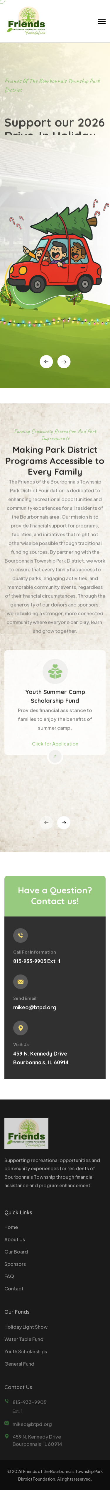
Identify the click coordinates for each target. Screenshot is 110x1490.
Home (11, 1231)
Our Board (16, 1256)
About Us (14, 1243)
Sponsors (15, 1268)
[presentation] (46, 361)
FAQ (9, 1280)
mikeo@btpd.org (34, 1011)
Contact (13, 1292)
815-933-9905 (29, 964)
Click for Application (55, 747)
